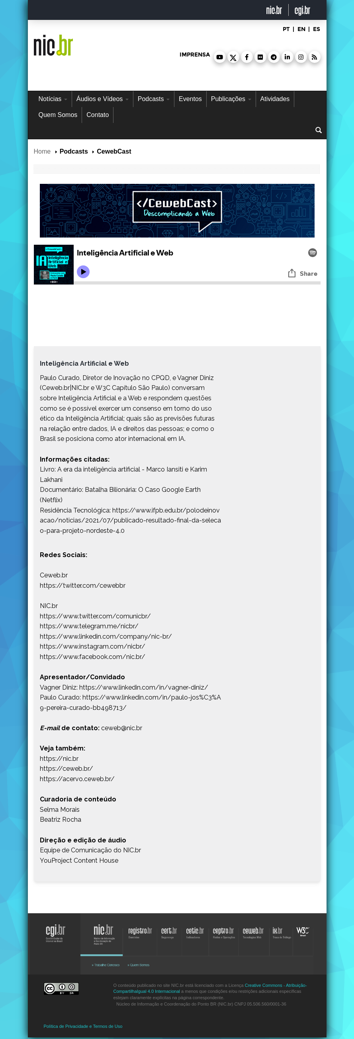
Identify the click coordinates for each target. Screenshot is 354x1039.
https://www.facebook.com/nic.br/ (92, 657)
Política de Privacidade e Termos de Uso (83, 1026)
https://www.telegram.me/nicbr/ (89, 626)
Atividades (275, 99)
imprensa (195, 54)
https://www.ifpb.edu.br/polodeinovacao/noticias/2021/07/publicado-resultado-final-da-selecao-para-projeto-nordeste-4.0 (130, 520)
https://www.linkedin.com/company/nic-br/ (106, 636)
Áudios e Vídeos (102, 99)
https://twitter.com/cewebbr (82, 585)
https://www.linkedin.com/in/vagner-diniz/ (143, 687)
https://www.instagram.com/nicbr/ (92, 646)
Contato (97, 114)
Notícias (53, 99)
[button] (220, 57)
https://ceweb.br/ (66, 768)
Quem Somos (58, 114)
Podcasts (154, 99)
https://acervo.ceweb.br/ (77, 779)
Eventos (190, 99)
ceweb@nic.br (121, 728)
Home (42, 151)
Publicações (231, 99)
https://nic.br (59, 758)
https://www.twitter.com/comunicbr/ (95, 616)
